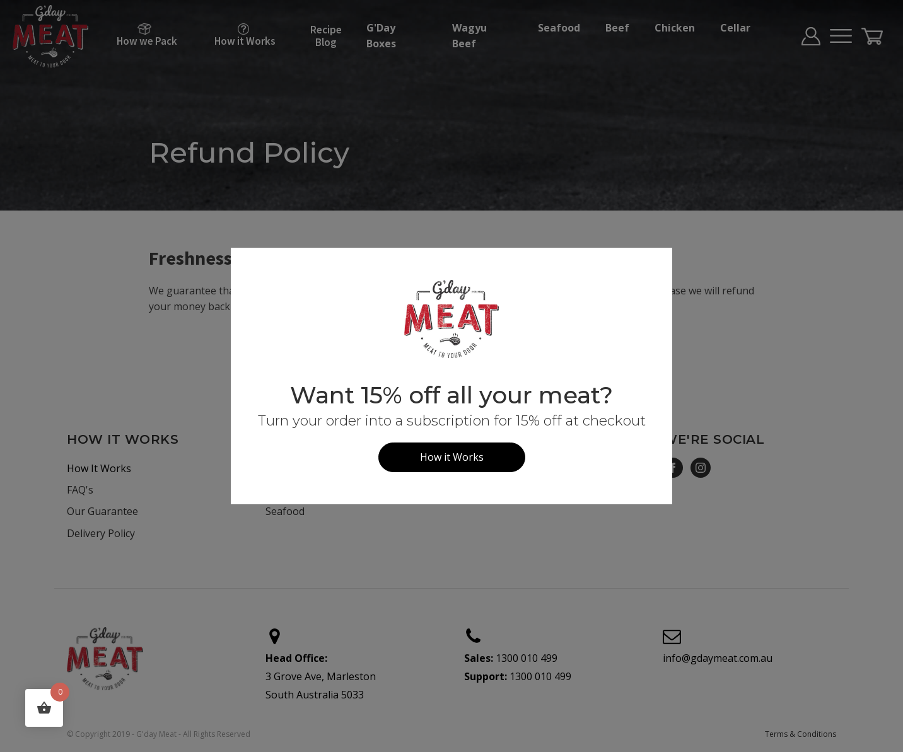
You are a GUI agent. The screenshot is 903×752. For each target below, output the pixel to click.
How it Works (452, 457)
